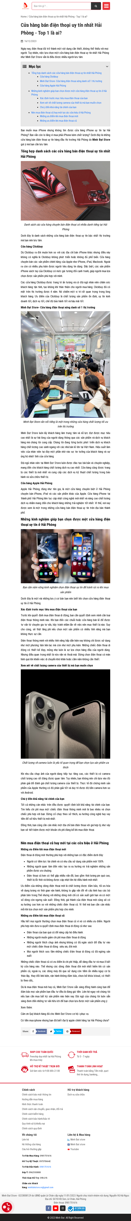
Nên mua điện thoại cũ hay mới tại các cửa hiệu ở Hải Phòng (61, 112)
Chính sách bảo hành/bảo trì (36, 1118)
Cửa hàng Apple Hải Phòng (53, 85)
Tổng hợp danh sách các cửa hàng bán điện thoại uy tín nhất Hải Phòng (66, 73)
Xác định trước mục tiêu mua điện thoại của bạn (64, 98)
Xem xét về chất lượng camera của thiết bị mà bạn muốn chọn (70, 102)
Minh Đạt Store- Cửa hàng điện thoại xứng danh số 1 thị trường (71, 81)
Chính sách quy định (32, 1128)
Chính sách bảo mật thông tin (36, 1094)
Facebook (41, 1031)
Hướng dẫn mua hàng (32, 1099)
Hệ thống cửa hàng (31, 1144)
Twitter (59, 1031)
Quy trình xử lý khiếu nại (33, 1123)
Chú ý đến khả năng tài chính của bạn (58, 107)
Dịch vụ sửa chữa (76, 1094)
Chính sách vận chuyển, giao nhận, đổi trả (42, 1109)
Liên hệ (25, 1139)
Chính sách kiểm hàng (32, 1113)
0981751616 (36, 1166)
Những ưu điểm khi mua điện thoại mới (59, 116)
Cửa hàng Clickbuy (49, 76)
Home (24, 16)
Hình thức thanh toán (32, 1104)
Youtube (73, 1149)
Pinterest (76, 1031)
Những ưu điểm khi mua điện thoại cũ (58, 120)
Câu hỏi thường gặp (31, 1149)
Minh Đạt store (76, 1139)
